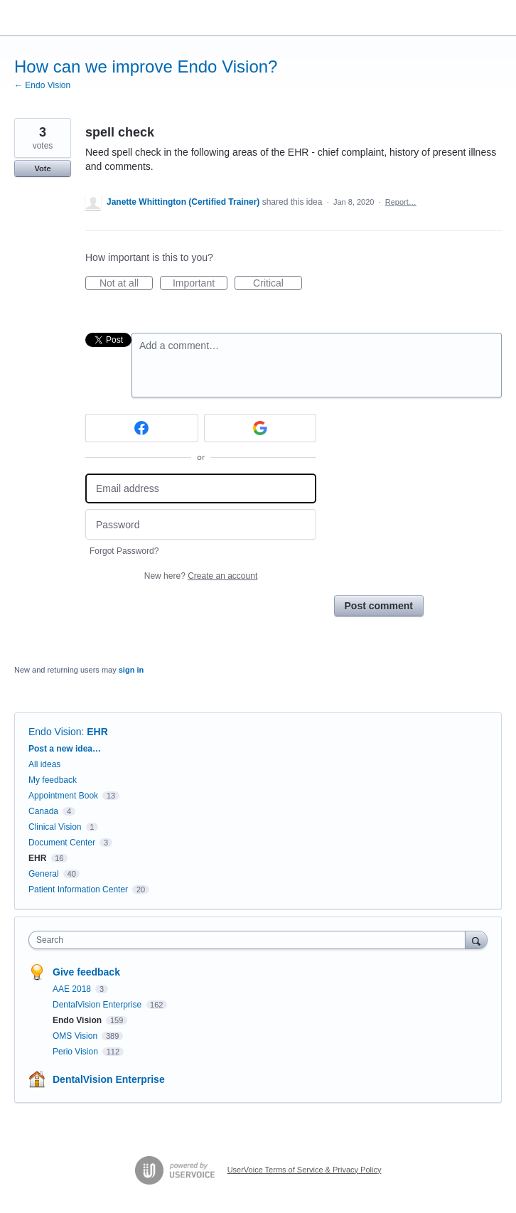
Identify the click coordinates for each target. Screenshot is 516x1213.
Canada (43, 811)
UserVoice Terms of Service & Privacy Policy (304, 1169)
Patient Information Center (78, 889)
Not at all (126, 283)
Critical (277, 283)
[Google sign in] (260, 428)
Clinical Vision (54, 827)
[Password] (200, 524)
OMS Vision (76, 1036)
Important (200, 283)
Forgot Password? (124, 551)
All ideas (44, 764)
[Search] (476, 940)
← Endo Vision (42, 85)
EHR (97, 731)
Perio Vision (76, 1052)
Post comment (379, 605)
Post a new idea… (64, 749)
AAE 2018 (73, 989)
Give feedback (86, 972)
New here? (200, 576)
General (43, 874)
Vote (42, 168)
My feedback (52, 780)
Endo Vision (54, 731)
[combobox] (250, 940)
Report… (400, 202)
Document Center (61, 843)
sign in (131, 670)
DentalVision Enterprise (98, 1005)
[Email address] (200, 489)
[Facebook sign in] (141, 428)
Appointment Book (63, 796)
